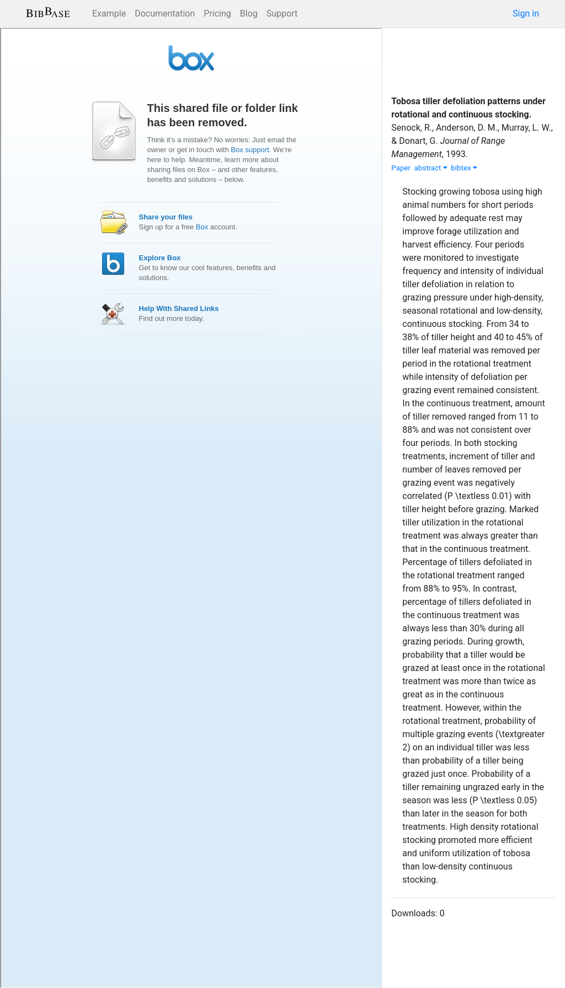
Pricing (217, 13)
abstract (430, 168)
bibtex (464, 168)
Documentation (165, 13)
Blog (249, 13)
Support (281, 13)
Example (109, 13)
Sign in (526, 13)
